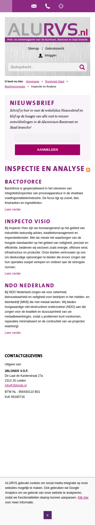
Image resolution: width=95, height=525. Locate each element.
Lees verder (13, 209)
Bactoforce (23, 181)
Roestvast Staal (54, 81)
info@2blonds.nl (16, 385)
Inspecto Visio (27, 221)
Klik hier (83, 497)
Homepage (32, 81)
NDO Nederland (29, 285)
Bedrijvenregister (15, 86)
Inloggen (50, 55)
